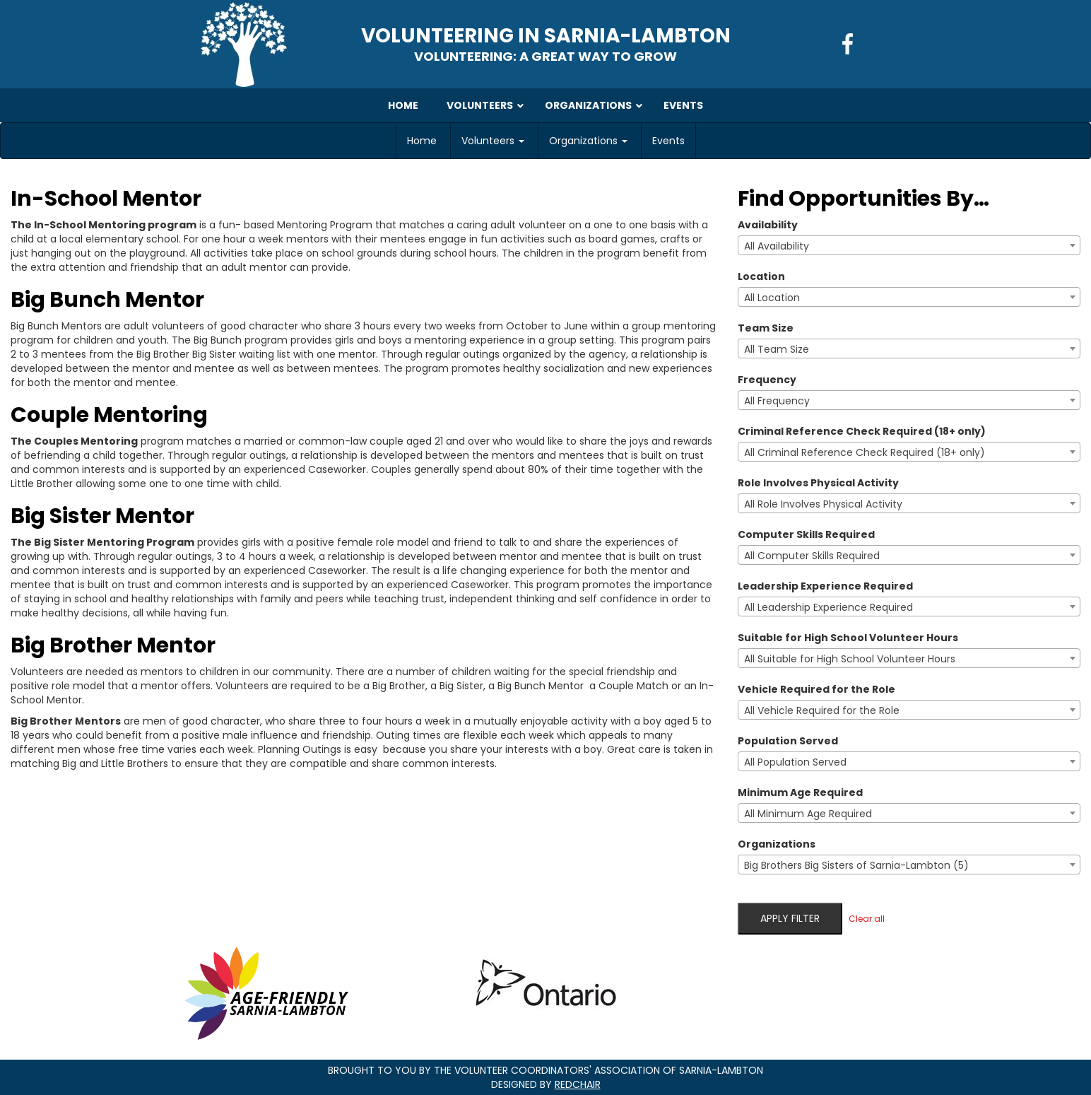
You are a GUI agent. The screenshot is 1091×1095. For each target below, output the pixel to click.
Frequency (767, 380)
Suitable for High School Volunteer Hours (848, 638)
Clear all (867, 919)
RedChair (578, 1084)
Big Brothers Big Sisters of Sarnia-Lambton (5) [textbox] (856, 865)
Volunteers (492, 141)
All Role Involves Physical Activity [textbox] (823, 504)
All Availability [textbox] (776, 246)
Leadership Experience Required (825, 586)
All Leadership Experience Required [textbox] (828, 607)
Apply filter (790, 918)
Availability (768, 225)
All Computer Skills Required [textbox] (812, 556)
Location (761, 276)
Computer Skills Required (806, 534)
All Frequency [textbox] (777, 401)
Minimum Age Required (800, 792)
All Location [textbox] (772, 298)
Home (422, 141)
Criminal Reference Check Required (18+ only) (862, 431)
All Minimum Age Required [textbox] (808, 814)
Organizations (588, 141)
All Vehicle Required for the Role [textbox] (822, 710)
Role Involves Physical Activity (818, 483)
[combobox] (909, 245)
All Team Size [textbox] (776, 349)
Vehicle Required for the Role (816, 689)
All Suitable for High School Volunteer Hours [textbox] (849, 659)
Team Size (766, 328)
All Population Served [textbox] (795, 762)
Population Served (788, 741)
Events (668, 141)
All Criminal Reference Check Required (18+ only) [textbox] (864, 452)
